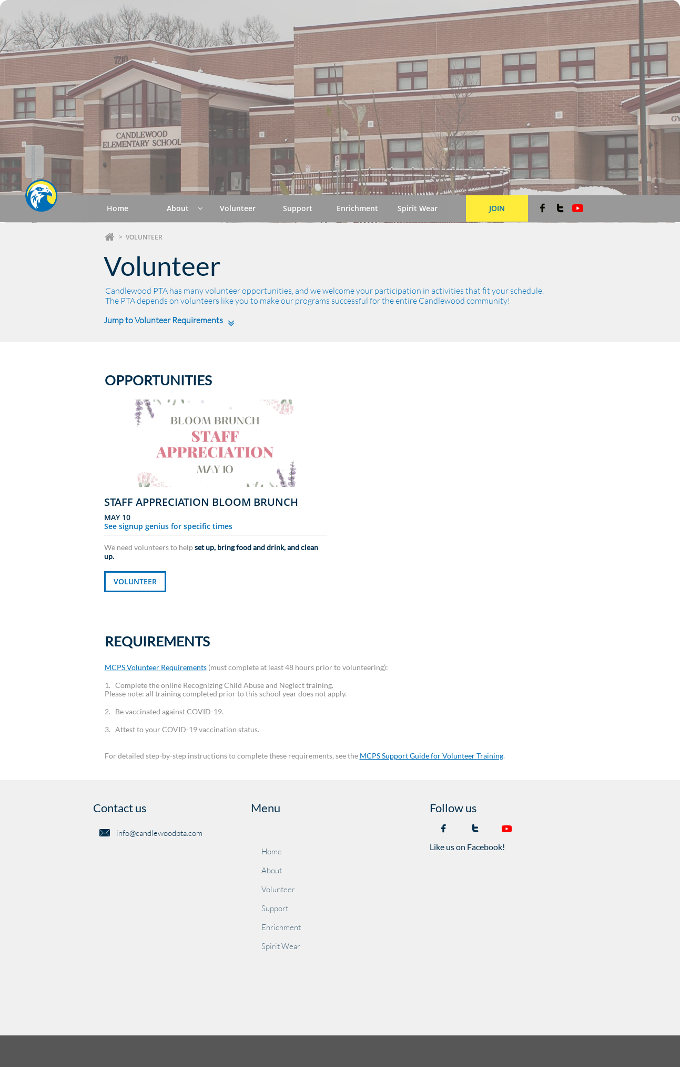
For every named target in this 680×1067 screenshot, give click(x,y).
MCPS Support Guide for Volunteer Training (431, 755)
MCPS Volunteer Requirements (156, 667)
